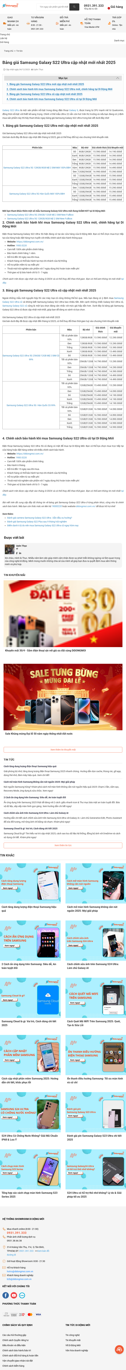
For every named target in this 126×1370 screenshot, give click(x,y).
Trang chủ (9, 51)
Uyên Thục (21, 546)
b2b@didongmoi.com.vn (19, 1279)
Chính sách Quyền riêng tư (15, 1340)
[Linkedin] (20, 553)
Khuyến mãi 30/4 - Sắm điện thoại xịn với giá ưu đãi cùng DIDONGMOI (45, 650)
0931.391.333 (92, 6)
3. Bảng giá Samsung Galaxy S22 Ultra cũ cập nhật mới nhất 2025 (44, 94)
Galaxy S (73, 110)
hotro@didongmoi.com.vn (20, 1271)
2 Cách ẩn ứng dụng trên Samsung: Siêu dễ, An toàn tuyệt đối (35, 797)
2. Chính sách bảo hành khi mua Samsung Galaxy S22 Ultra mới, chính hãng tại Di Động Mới (59, 89)
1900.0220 (21, 245)
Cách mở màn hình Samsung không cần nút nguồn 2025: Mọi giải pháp (39, 781)
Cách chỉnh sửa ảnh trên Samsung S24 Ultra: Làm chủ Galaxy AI (36, 813)
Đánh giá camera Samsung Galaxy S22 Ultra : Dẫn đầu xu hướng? (39, 517)
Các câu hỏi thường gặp (14, 1335)
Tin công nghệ (72, 1335)
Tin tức (19, 51)
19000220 (56, 506)
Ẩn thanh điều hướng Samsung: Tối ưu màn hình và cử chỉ (95, 1080)
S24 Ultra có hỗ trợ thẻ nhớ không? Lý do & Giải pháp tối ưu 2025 (94, 1194)
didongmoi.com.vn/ (85, 506)
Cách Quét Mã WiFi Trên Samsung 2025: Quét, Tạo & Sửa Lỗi (94, 1023)
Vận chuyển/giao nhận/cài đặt (17, 1360)
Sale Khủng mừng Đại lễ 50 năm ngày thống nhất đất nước (39, 733)
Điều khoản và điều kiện (14, 1345)
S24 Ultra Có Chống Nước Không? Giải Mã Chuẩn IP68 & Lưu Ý (30, 1137)
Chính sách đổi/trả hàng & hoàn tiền (20, 1355)
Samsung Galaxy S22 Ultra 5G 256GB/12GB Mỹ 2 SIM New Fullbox (40, 214)
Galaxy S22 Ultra (10, 110)
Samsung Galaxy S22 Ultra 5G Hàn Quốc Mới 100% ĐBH (37, 193)
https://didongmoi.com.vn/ (30, 241)
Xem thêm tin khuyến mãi (63, 749)
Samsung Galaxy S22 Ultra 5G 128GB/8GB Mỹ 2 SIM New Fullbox (39, 218)
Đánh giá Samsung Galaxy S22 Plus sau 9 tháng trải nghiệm (37, 521)
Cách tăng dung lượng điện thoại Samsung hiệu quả (30, 766)
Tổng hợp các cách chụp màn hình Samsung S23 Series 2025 (29, 1194)
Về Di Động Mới (72, 1345)
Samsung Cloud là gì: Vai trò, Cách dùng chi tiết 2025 (30, 828)
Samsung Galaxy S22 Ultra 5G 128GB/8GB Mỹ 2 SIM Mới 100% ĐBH (37, 167)
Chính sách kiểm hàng (13, 1365)
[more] (119, 1349)
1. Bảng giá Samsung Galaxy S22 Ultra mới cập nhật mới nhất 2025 (45, 84)
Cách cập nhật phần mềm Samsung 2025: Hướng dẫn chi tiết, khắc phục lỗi (30, 1080)
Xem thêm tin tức (63, 845)
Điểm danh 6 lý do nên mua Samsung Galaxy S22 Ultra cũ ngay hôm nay (43, 525)
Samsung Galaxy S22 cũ (14, 305)
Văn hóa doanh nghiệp (76, 1350)
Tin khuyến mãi (72, 1340)
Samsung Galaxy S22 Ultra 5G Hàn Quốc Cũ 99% (31, 405)
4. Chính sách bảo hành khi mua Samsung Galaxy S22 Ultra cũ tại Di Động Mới (52, 99)
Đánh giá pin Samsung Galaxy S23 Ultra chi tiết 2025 (94, 1137)
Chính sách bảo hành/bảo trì (16, 1350)
